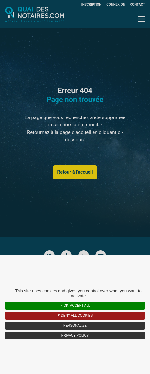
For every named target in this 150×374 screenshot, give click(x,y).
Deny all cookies (75, 315)
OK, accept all (75, 305)
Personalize (75, 325)
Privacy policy (75, 335)
